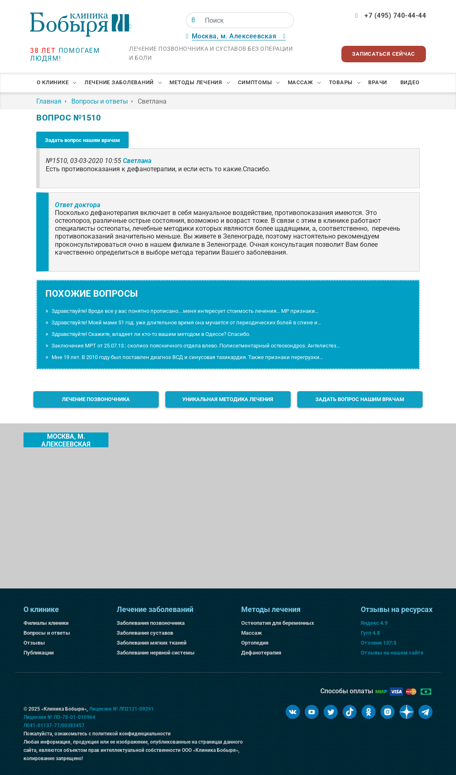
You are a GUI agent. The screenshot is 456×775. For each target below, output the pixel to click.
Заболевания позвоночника (151, 623)
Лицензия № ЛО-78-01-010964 (59, 717)
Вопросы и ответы (47, 633)
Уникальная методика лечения (227, 399)
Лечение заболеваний (119, 82)
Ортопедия (254, 643)
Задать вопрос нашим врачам (82, 140)
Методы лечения (195, 82)
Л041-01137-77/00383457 (54, 725)
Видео (410, 82)
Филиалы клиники (46, 623)
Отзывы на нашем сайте (392, 653)
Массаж (300, 82)
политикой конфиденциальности (131, 734)
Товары (341, 82)
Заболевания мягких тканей (151, 643)
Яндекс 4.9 (374, 623)
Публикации (39, 653)
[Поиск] (193, 20)
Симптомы (255, 82)
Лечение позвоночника (96, 399)
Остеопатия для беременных (277, 623)
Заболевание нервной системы (156, 653)
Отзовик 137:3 (378, 643)
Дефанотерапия (261, 653)
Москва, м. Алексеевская (66, 439)
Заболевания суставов (145, 633)
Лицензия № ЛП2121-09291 (121, 709)
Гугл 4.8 (370, 633)
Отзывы (34, 643)
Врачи (377, 82)
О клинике (53, 82)
